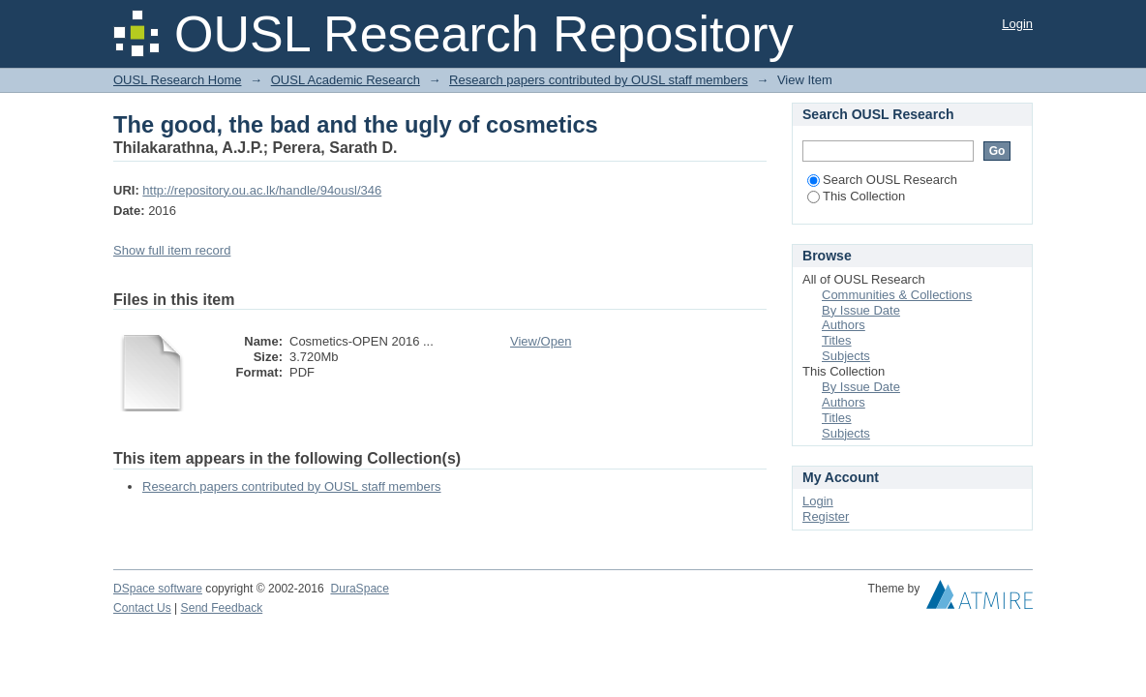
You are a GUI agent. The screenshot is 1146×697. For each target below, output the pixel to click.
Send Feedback (222, 608)
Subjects (846, 355)
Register (825, 516)
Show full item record (171, 250)
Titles (837, 340)
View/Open (540, 341)
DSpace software (157, 588)
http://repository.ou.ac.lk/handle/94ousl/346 (261, 190)
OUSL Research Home (177, 80)
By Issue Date (861, 310)
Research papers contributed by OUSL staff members (598, 80)
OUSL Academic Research (345, 80)
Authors (843, 325)
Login (1017, 23)
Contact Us (142, 608)
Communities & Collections (897, 295)
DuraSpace (359, 588)
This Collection (856, 196)
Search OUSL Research (882, 179)
